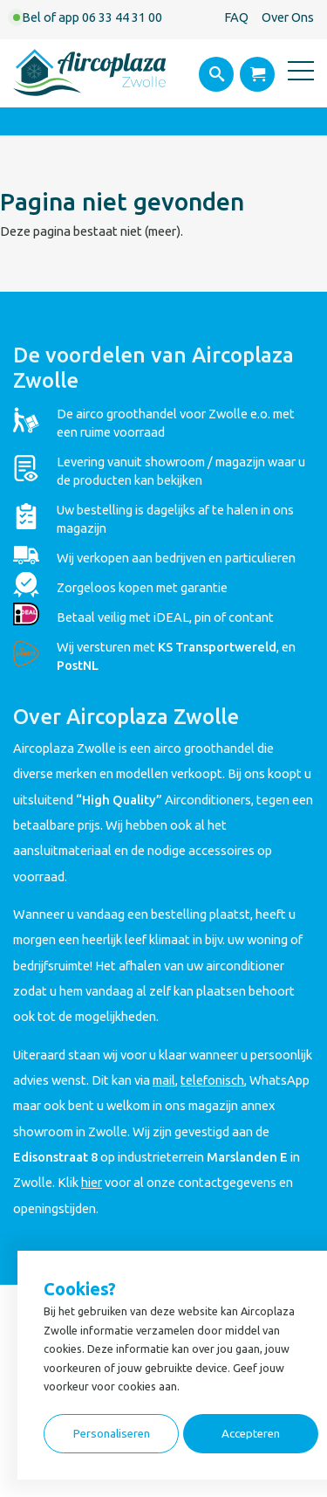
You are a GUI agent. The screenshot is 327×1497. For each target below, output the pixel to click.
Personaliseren (111, 1433)
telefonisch (212, 1080)
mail (164, 1080)
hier (91, 1182)
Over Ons (288, 17)
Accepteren (250, 1433)
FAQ (236, 17)
